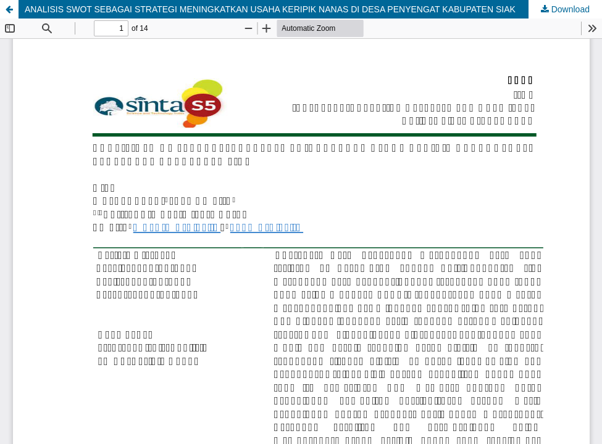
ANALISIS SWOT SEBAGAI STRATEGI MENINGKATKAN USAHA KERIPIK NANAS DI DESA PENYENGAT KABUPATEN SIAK (270, 9)
